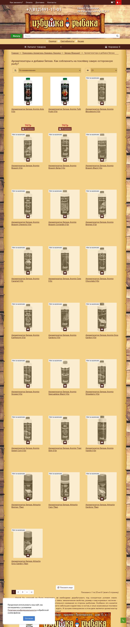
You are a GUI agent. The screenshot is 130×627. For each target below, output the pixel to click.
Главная (15, 53)
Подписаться (104, 620)
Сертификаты (65, 41)
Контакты (51, 2)
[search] (69, 36)
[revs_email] (74, 620)
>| (31, 505)
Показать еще (65, 501)
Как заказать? (16, 2)
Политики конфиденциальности (23, 609)
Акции (79, 41)
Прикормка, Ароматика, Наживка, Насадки (41, 53)
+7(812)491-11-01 (44, 9)
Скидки (51, 41)
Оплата (29, 2)
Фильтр (16, 36)
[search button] (117, 36)
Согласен (29, 617)
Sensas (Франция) (72, 53)
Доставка (40, 2)
